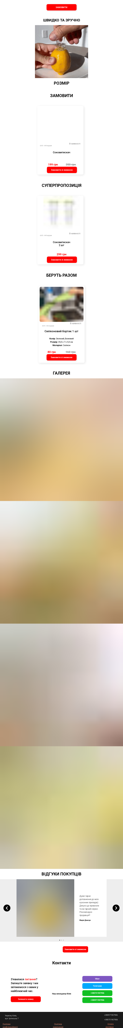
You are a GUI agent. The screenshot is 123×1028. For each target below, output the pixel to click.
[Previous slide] (6, 908)
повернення (58, 1027)
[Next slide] (116, 908)
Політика (58, 1024)
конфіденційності (10, 1027)
